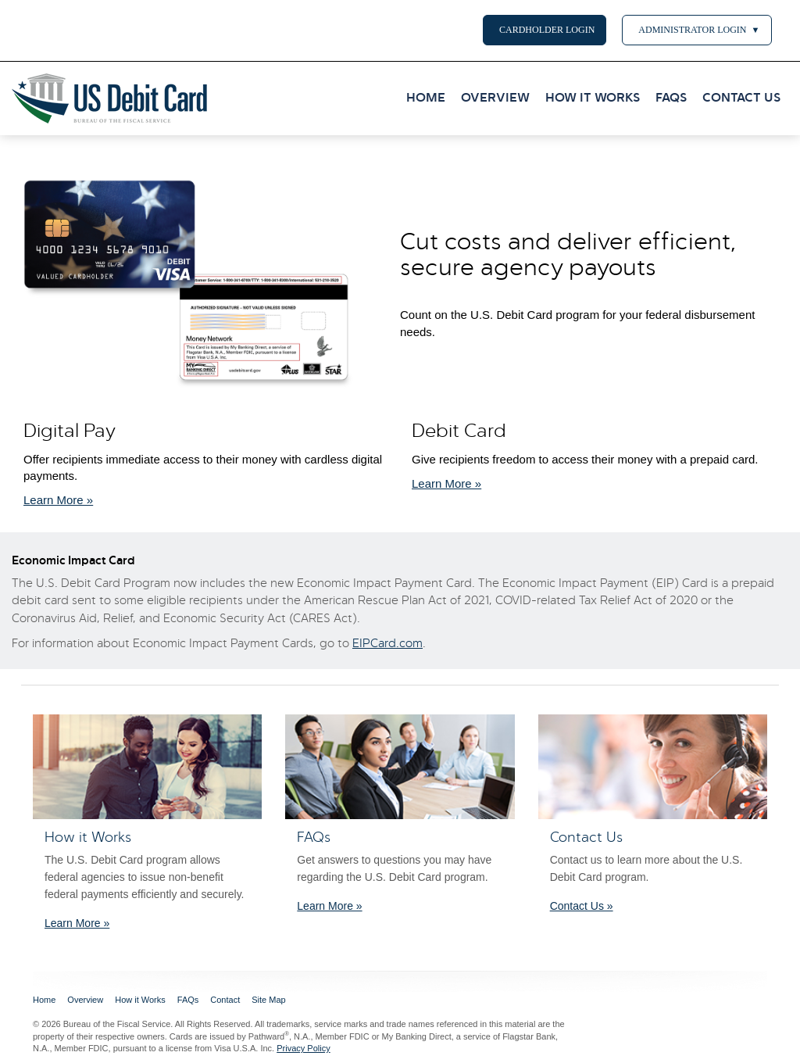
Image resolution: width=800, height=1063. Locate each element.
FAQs (188, 999)
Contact (225, 999)
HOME (425, 98)
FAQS (671, 98)
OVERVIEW (495, 98)
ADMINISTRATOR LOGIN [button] (696, 29)
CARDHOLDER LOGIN (545, 29)
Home (44, 999)
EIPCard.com (387, 644)
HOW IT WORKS (592, 98)
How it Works (140, 999)
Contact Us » (581, 906)
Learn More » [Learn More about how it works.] (58, 499)
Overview (85, 999)
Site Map (268, 999)
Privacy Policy (303, 1048)
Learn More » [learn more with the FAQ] (329, 906)
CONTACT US (741, 98)
